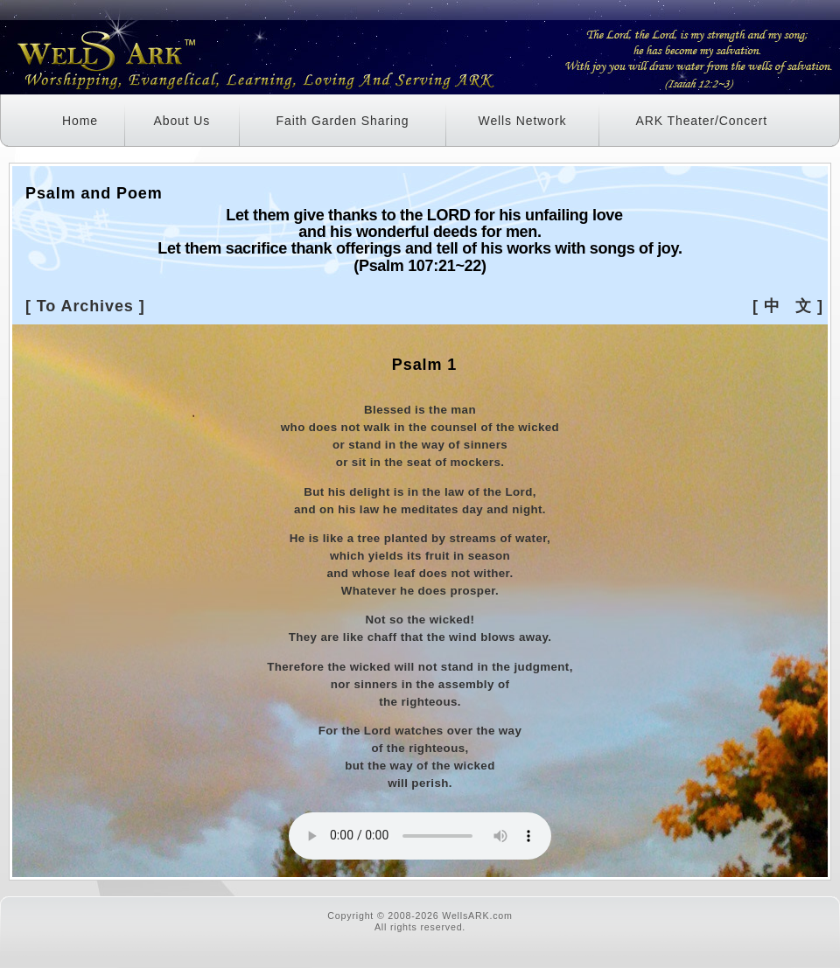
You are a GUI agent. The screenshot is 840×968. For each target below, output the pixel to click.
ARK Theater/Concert (701, 121)
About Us (181, 121)
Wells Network (523, 121)
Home (80, 121)
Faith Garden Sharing (343, 121)
